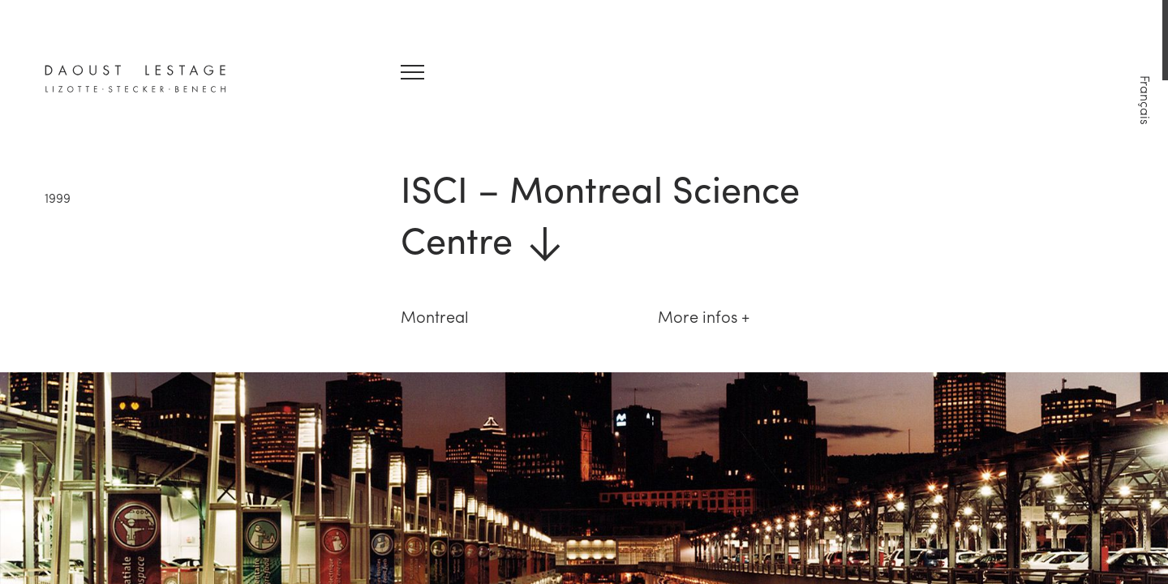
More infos (697, 316)
